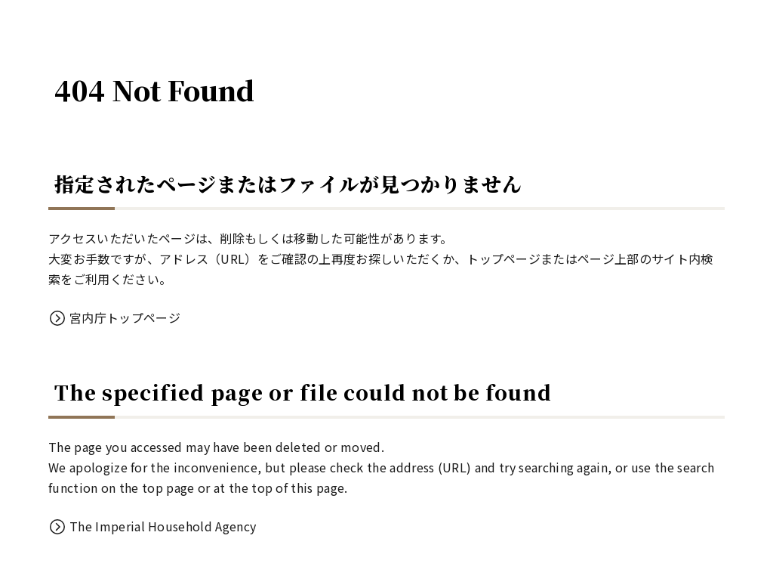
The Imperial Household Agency (162, 526)
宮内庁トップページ (124, 317)
